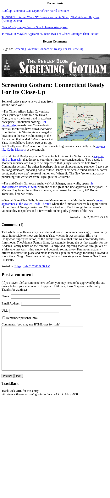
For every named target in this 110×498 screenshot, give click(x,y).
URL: (5, 310)
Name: (6, 296)
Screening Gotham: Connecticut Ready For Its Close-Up (49, 49)
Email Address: (11, 303)
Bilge (17, 266)
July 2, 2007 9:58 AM (36, 266)
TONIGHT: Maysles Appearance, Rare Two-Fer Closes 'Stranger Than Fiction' (50, 33)
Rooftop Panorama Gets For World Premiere (35, 10)
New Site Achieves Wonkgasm (35, 27)
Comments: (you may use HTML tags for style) (31, 324)
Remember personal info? (20, 317)
